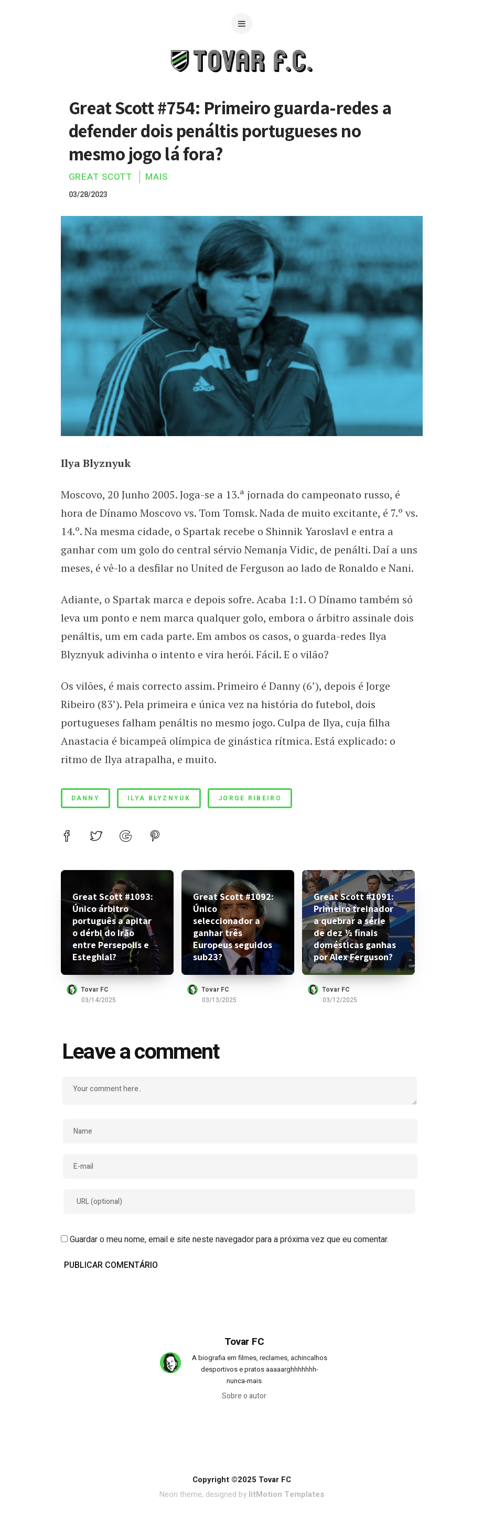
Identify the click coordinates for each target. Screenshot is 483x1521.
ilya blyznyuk (158, 798)
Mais (156, 176)
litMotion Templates (287, 1494)
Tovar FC (95, 989)
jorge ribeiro (250, 798)
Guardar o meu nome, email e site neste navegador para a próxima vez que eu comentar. (229, 1239)
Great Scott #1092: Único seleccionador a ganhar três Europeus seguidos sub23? (233, 926)
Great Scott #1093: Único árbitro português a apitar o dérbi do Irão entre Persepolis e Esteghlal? (112, 926)
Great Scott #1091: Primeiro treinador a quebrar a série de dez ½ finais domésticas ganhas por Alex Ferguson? (355, 926)
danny (85, 798)
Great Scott (101, 176)
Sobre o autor (244, 1396)
